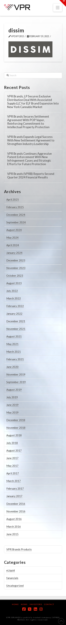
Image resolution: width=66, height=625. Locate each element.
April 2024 (12, 245)
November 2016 (15, 511)
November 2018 (15, 427)
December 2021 (15, 321)
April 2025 (12, 199)
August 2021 (14, 336)
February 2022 (15, 306)
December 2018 (15, 420)
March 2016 (13, 526)
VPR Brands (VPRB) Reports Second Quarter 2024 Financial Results (30, 175)
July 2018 (12, 442)
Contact (49, 604)
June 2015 (12, 534)
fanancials (12, 578)
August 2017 (14, 450)
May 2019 (12, 412)
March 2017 (13, 480)
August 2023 (14, 283)
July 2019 (12, 397)
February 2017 (15, 488)
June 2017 (12, 458)
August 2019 (14, 389)
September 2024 (16, 222)
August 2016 (14, 518)
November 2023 (15, 268)
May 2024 (12, 237)
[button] (57, 8)
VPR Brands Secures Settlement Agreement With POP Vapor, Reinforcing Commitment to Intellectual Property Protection (28, 122)
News (24, 604)
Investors (36, 604)
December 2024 (15, 214)
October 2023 (14, 275)
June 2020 (12, 366)
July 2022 (12, 290)
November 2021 (15, 328)
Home (15, 604)
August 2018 (14, 435)
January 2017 (14, 496)
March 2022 (13, 298)
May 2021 (12, 344)
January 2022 (14, 313)
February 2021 (15, 359)
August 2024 (14, 230)
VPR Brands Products (19, 549)
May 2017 (12, 465)
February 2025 (15, 207)
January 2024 (14, 252)
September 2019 (16, 382)
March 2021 (13, 351)
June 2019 (12, 404)
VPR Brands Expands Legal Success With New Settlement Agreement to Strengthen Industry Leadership (30, 140)
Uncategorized (15, 585)
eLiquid (10, 570)
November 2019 (15, 374)
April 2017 (12, 473)
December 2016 (15, 503)
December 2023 (15, 260)
